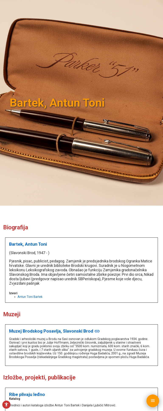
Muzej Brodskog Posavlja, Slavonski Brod (54, 331)
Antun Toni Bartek (30, 297)
